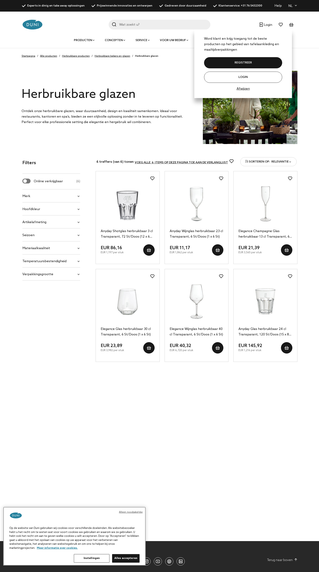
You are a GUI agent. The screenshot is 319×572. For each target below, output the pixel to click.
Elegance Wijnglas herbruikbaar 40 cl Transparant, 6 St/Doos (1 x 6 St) (196, 331)
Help (278, 6)
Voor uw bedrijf (173, 40)
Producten (83, 40)
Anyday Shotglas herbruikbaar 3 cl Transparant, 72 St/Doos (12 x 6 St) (127, 234)
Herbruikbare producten (76, 56)
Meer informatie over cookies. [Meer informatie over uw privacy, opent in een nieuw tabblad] (57, 548)
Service (141, 40)
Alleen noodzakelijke (131, 512)
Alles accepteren (125, 558)
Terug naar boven (282, 560)
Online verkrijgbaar (57, 181)
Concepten (114, 40)
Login (243, 77)
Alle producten (48, 56)
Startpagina (28, 56)
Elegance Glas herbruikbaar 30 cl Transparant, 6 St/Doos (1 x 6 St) (126, 331)
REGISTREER (243, 62)
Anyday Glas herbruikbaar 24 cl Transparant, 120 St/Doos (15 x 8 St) (263, 332)
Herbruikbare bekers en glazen (112, 56)
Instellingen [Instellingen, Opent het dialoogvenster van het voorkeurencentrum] (92, 558)
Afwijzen (243, 89)
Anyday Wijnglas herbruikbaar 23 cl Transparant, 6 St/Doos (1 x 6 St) (196, 234)
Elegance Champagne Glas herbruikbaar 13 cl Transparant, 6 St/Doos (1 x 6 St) (264, 234)
